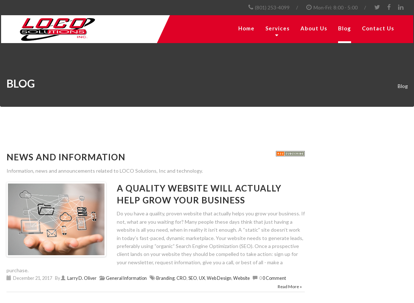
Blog (344, 28)
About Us (313, 28)
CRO (181, 278)
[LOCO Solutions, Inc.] (78, 29)
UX (202, 278)
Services (277, 28)
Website (241, 278)
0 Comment (274, 278)
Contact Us (378, 28)
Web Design (219, 278)
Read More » (290, 286)
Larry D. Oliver (82, 278)
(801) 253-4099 (272, 7)
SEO (192, 278)
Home (246, 28)
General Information (126, 278)
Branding (165, 278)
